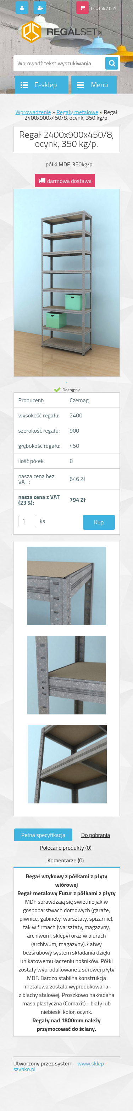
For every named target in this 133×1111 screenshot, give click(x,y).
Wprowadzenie (33, 112)
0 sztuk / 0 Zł (103, 8)
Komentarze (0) (66, 860)
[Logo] (62, 34)
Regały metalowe (77, 112)
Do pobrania (95, 835)
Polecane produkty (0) (66, 847)
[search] (111, 63)
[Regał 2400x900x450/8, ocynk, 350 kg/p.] (66, 589)
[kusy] (27, 521)
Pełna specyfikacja (43, 835)
